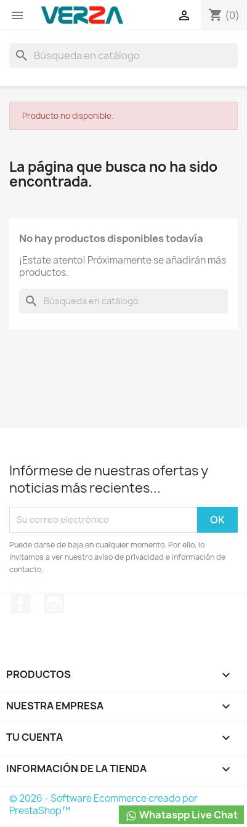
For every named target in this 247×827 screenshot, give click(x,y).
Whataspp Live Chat (181, 815)
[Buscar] (123, 55)
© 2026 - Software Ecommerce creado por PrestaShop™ (103, 804)
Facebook (20, 603)
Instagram (54, 603)
